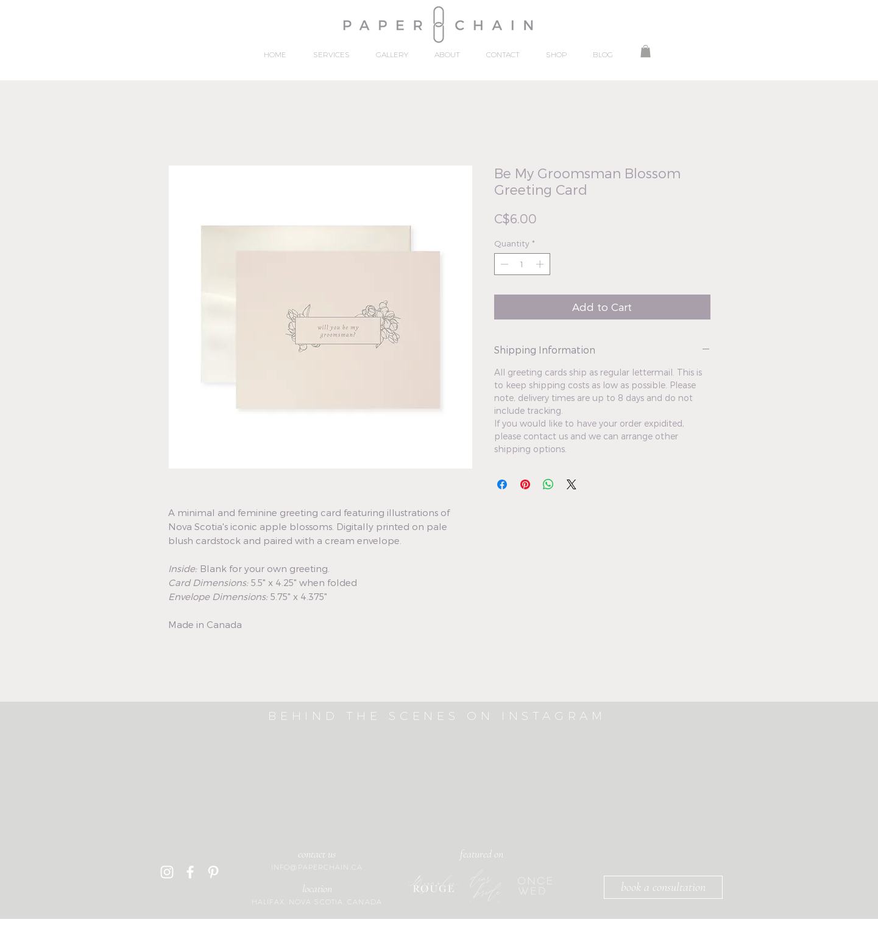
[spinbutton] (522, 264)
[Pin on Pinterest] (525, 484)
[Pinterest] (213, 872)
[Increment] (541, 264)
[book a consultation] (663, 887)
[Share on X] (571, 484)
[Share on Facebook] (502, 484)
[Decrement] (503, 264)
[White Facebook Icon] (190, 872)
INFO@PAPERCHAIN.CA (317, 867)
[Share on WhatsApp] (548, 484)
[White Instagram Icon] (166, 872)
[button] (645, 51)
